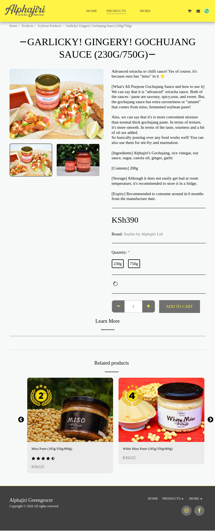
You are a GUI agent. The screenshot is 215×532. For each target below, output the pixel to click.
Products (27, 26)
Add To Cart (179, 306)
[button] (164, 11)
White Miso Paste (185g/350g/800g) (153, 449)
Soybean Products (49, 26)
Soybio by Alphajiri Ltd (143, 234)
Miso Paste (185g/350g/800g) (56, 449)
